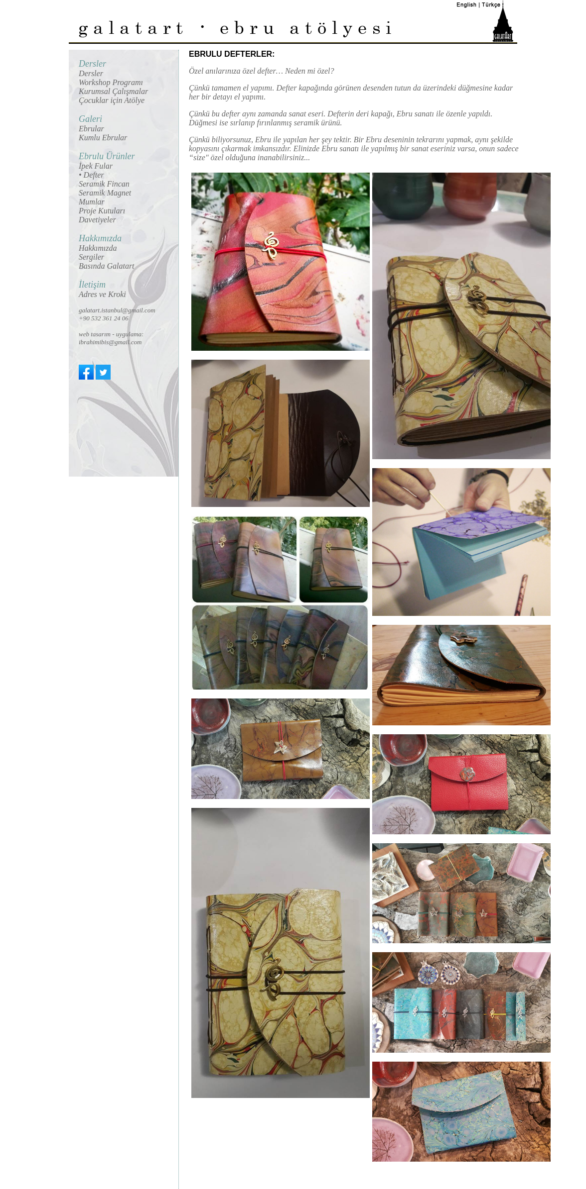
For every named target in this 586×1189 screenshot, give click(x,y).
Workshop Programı (111, 82)
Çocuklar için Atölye (112, 100)
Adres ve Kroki (102, 294)
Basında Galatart (107, 266)
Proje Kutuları (102, 210)
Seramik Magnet (105, 193)
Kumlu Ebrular (103, 137)
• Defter (91, 175)
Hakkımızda (98, 248)
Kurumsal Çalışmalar (113, 91)
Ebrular (91, 128)
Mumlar (92, 202)
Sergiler (91, 257)
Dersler (91, 73)
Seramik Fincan (104, 184)
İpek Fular (96, 166)
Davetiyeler (97, 219)
